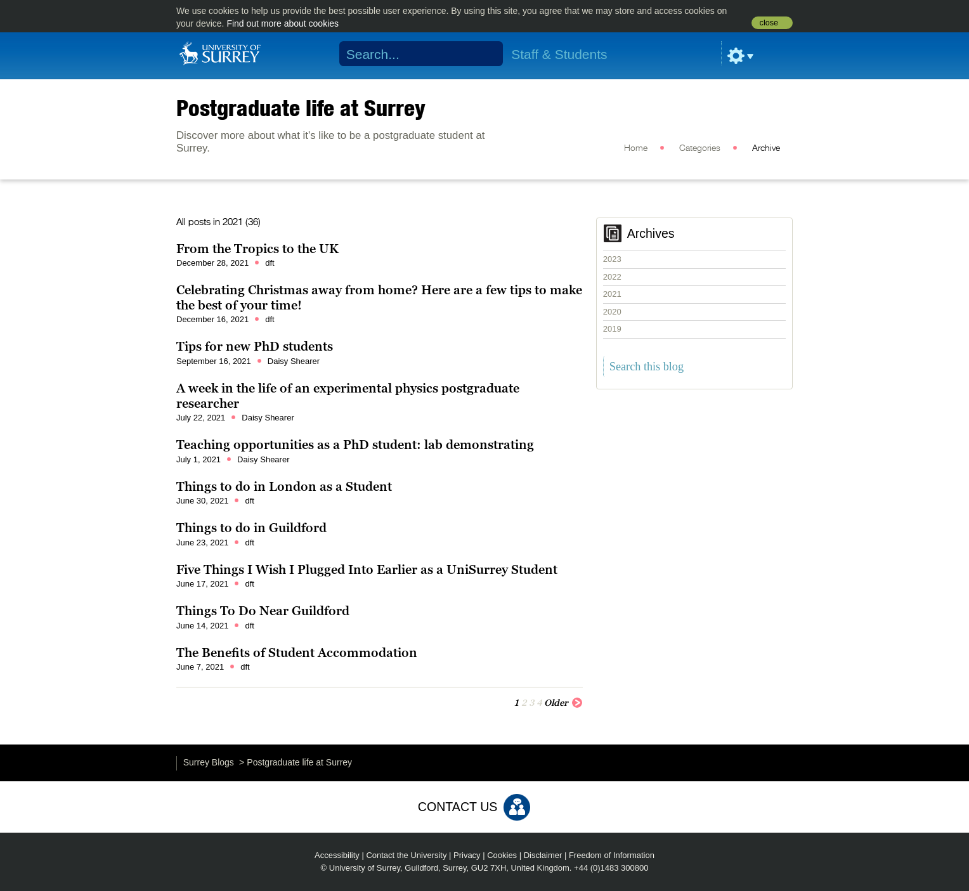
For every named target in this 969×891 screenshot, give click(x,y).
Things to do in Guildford (251, 528)
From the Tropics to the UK (257, 249)
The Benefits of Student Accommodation (296, 653)
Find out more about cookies (282, 23)
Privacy (467, 855)
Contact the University (406, 855)
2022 (612, 277)
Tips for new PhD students (254, 346)
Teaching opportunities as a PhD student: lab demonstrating (355, 445)
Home (635, 148)
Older (563, 702)
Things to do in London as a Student (284, 486)
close (769, 22)
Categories (699, 148)
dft (269, 263)
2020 (612, 311)
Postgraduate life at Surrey (301, 107)
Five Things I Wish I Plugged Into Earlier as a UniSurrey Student (366, 569)
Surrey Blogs (208, 762)
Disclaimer (543, 855)
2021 (612, 294)
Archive (766, 148)
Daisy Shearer (294, 361)
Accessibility (337, 855)
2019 (612, 329)
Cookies (502, 855)
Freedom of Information (611, 855)
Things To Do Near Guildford (262, 611)
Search (485, 54)
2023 (612, 259)
